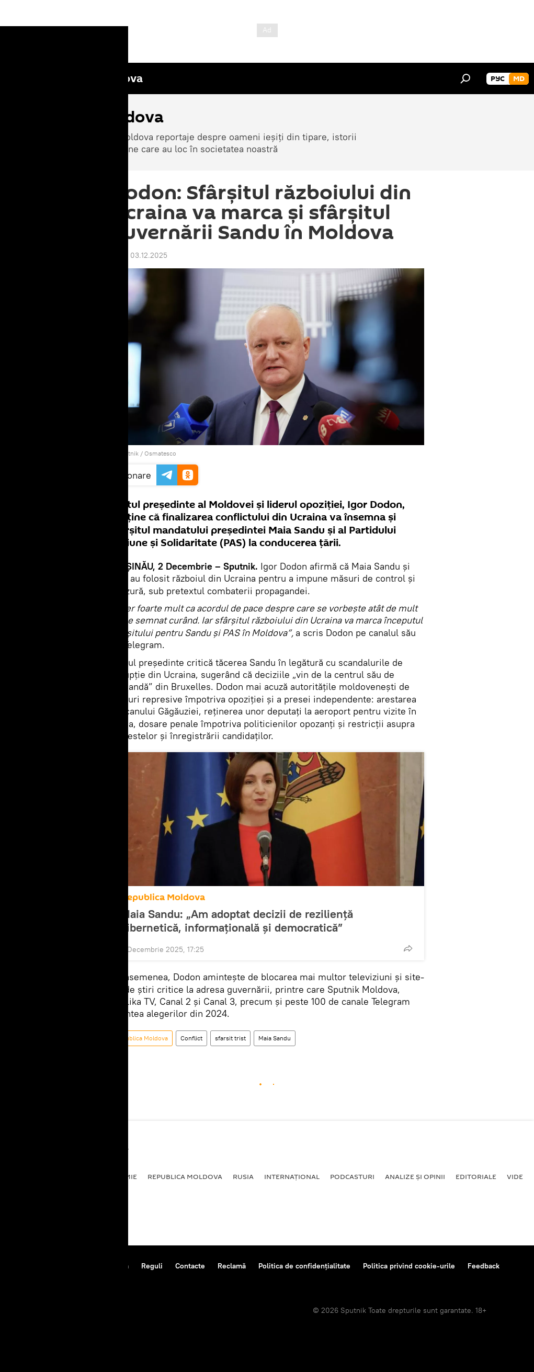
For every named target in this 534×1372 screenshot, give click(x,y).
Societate (70, 1176)
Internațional (292, 1176)
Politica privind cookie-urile (409, 1266)
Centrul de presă (101, 1266)
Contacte (190, 1266)
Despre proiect (36, 1266)
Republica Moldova (163, 897)
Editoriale (476, 1176)
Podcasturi (352, 1176)
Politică (26, 1176)
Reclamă (232, 1266)
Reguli (152, 1266)
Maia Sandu (274, 1038)
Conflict (191, 1038)
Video (518, 1176)
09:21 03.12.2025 (138, 255)
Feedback (483, 1266)
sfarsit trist (230, 1038)
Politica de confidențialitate (304, 1266)
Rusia (243, 1176)
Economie (118, 1176)
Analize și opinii (415, 1176)
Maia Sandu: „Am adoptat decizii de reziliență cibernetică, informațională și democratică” (237, 920)
